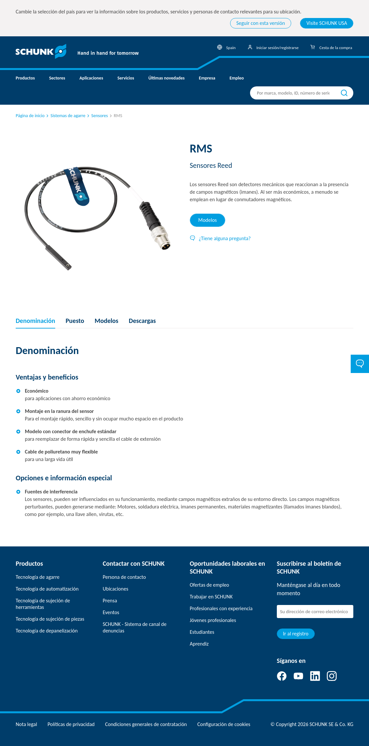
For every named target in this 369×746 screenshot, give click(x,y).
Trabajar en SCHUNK (211, 597)
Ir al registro (296, 634)
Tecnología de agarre (37, 577)
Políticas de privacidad (70, 724)
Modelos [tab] (207, 220)
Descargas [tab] (142, 321)
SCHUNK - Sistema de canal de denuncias (134, 627)
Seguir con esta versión (260, 23)
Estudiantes (202, 632)
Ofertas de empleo (209, 585)
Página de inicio (30, 115)
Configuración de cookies (223, 724)
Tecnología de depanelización (47, 631)
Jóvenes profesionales (213, 620)
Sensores (97, 115)
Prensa (110, 600)
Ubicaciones (115, 589)
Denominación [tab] (35, 321)
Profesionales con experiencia (221, 608)
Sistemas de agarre (65, 115)
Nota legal (26, 724)
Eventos (111, 612)
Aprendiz (199, 644)
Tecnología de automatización (47, 589)
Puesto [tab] (75, 321)
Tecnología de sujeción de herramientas (43, 603)
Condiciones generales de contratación (146, 724)
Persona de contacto (124, 577)
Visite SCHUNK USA (326, 23)
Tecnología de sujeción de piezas (50, 619)
